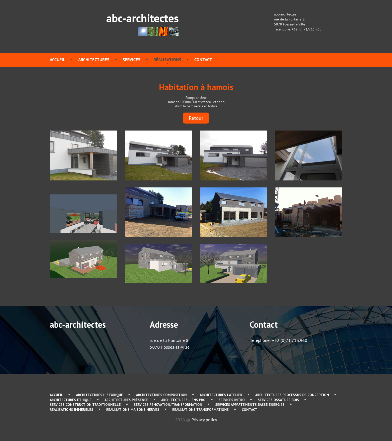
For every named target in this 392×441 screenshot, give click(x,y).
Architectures (94, 59)
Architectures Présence (126, 400)
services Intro (231, 400)
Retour (196, 118)
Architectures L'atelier (221, 395)
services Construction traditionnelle (85, 404)
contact (203, 59)
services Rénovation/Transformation (168, 404)
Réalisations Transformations (200, 409)
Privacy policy (204, 420)
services (131, 59)
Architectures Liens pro (183, 400)
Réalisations (167, 59)
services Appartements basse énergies (249, 404)
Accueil (57, 59)
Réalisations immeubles (71, 409)
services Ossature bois (278, 400)
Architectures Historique (99, 395)
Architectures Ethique (71, 400)
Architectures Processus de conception (292, 395)
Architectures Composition (161, 395)
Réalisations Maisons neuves (132, 409)
